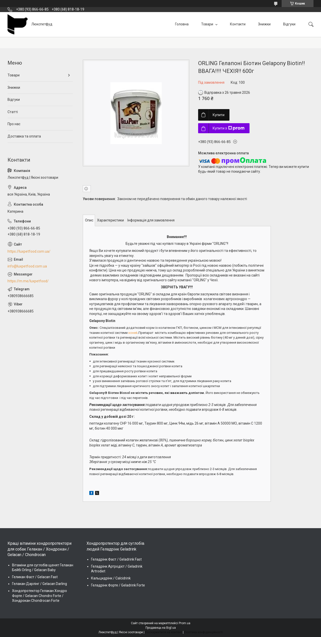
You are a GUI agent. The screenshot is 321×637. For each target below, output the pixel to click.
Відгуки (289, 24)
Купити (218, 115)
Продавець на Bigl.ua (160, 627)
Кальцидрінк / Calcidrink (111, 578)
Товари (207, 24)
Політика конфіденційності (203, 632)
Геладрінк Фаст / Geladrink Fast (116, 559)
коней (132, 333)
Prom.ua (184, 623)
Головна (182, 24)
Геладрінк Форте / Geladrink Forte (118, 585)
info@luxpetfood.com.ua (27, 266)
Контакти (238, 24)
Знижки (264, 24)
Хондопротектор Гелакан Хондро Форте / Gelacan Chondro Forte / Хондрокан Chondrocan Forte (39, 596)
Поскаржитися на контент (163, 632)
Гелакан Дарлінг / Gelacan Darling (39, 584)
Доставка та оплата (24, 136)
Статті (13, 112)
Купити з (229, 128)
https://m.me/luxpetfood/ (28, 281)
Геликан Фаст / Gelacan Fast (35, 577)
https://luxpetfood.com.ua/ (29, 251)
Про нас (14, 124)
